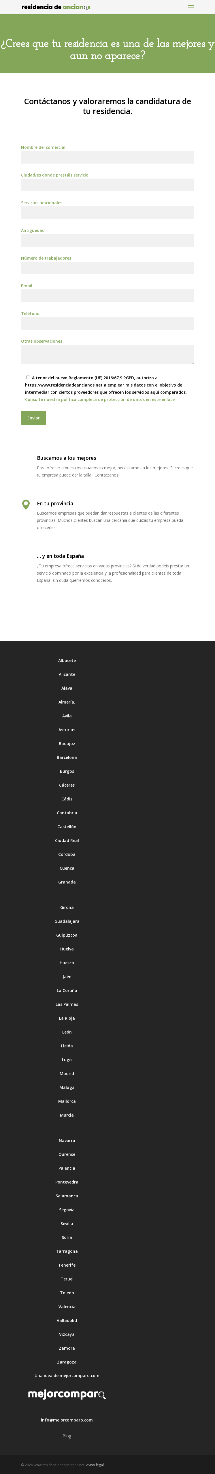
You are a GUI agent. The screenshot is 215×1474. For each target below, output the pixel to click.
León (67, 1032)
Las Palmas (67, 1004)
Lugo (67, 1059)
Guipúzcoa (67, 935)
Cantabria (67, 812)
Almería (66, 702)
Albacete (67, 660)
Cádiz (67, 799)
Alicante (67, 674)
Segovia (67, 1209)
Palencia (67, 1168)
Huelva (67, 949)
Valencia (67, 1306)
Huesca (67, 962)
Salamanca (67, 1196)
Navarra (67, 1140)
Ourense (67, 1154)
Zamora (67, 1348)
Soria (67, 1237)
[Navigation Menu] (191, 7)
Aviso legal (95, 1464)
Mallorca (67, 1101)
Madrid (67, 1073)
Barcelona (67, 757)
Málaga (67, 1087)
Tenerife (67, 1265)
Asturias (67, 729)
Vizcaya (67, 1334)
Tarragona (67, 1251)
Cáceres (67, 785)
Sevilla (67, 1223)
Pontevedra (66, 1182)
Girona (67, 907)
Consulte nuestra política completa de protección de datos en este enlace (100, 399)
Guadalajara (67, 921)
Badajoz (67, 743)
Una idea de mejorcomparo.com (67, 1375)
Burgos (67, 771)
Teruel (67, 1279)
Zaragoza (67, 1362)
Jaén (67, 976)
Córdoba (67, 854)
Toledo (67, 1292)
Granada (67, 882)
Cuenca (67, 868)
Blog (67, 1436)
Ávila (67, 716)
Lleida (67, 1046)
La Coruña (67, 990)
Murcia (67, 1115)
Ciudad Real (67, 840)
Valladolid (67, 1320)
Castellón (66, 826)
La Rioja (67, 1018)
